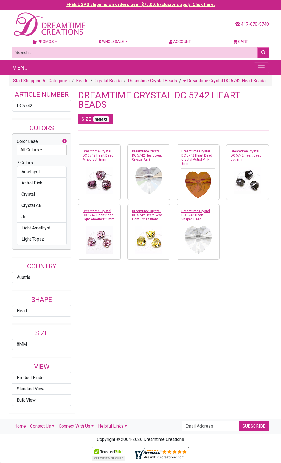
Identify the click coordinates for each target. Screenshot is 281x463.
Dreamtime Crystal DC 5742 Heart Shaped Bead (195, 215)
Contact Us (40, 426)
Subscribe (253, 426)
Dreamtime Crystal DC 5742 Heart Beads (224, 80)
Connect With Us (74, 426)
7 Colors (25, 162)
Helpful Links (110, 426)
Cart (240, 41)
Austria (23, 277)
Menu (20, 67)
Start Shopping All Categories (41, 80)
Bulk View (26, 400)
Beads (82, 80)
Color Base (42, 141)
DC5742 (24, 105)
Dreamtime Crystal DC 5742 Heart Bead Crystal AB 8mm (147, 155)
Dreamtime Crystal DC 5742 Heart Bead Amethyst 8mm (98, 155)
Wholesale (111, 41)
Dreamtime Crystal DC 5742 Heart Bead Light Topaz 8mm (147, 215)
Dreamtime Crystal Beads (152, 80)
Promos (43, 41)
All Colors (29, 149)
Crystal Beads (108, 80)
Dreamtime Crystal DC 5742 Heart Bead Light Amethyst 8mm (98, 215)
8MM (22, 344)
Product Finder (31, 377)
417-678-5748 (252, 24)
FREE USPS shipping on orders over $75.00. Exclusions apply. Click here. (140, 4)
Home (20, 426)
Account (180, 41)
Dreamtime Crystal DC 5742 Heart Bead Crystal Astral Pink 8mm (196, 157)
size (95, 119)
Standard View (30, 388)
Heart (22, 310)
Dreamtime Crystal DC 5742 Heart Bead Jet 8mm (246, 155)
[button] (64, 141)
